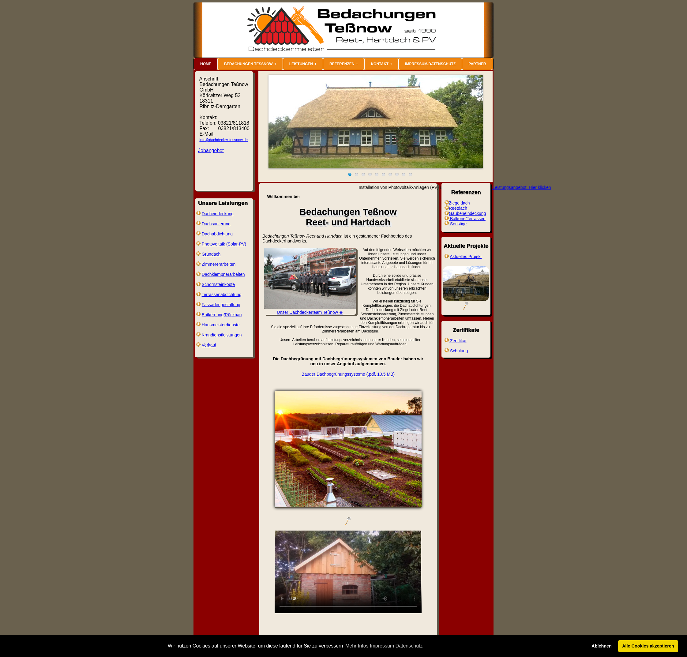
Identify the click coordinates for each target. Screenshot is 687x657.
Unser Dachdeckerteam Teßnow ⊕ (310, 310)
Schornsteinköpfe (218, 284)
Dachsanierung (216, 223)
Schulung (459, 350)
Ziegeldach (459, 203)
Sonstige (458, 223)
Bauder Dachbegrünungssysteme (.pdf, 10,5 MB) (348, 374)
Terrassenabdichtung (222, 294)
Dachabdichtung (217, 233)
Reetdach (458, 208)
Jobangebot (211, 150)
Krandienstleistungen (222, 334)
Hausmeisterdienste (221, 324)
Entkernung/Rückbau (222, 314)
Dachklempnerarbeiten (223, 274)
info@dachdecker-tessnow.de (223, 140)
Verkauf (209, 345)
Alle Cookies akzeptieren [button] (648, 646)
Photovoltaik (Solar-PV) (224, 244)
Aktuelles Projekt (466, 256)
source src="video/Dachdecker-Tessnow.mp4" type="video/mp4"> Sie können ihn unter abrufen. (348, 572)
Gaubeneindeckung (467, 213)
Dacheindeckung (218, 213)
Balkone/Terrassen (467, 218)
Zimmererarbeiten (218, 264)
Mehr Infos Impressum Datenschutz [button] (384, 645)
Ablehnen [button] (601, 646)
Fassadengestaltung (221, 304)
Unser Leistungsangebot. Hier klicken (524, 187)
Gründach (211, 254)
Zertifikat (458, 340)
